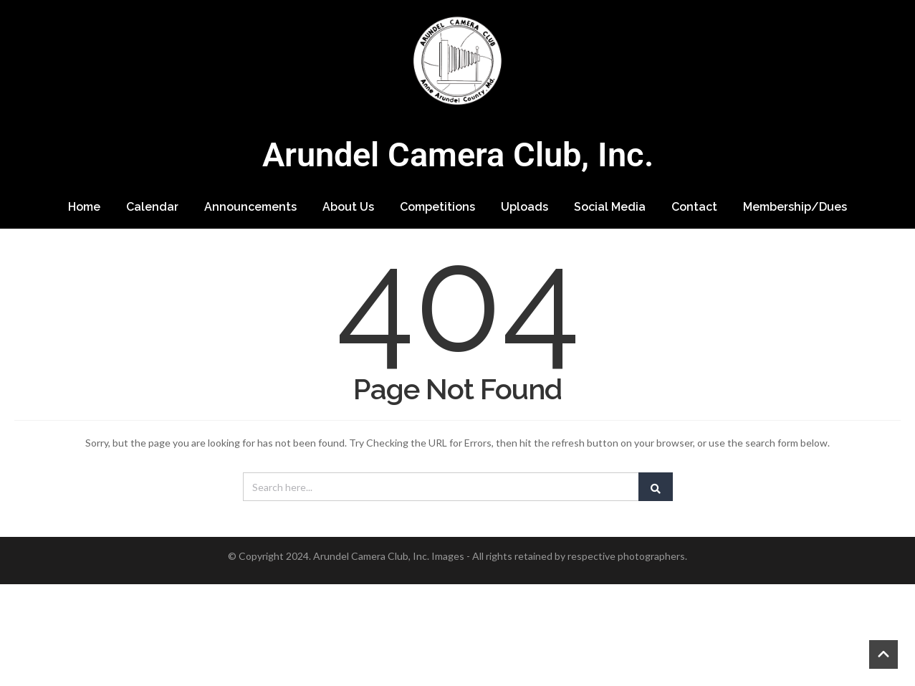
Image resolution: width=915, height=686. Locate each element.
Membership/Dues (795, 207)
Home (84, 207)
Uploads (524, 207)
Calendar (152, 207)
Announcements (250, 207)
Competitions (437, 207)
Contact (694, 207)
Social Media (610, 207)
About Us (348, 207)
